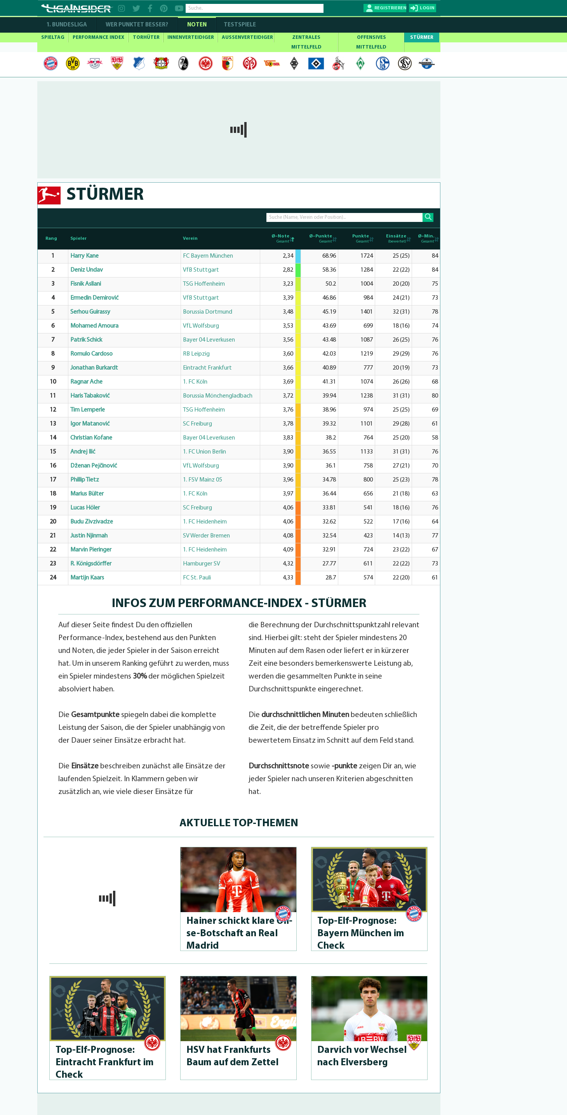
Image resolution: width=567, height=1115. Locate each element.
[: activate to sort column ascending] (298, 239)
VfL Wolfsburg (201, 326)
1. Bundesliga (66, 25)
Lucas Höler (85, 508)
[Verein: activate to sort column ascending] (220, 239)
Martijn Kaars (87, 578)
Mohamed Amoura (94, 326)
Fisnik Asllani (85, 284)
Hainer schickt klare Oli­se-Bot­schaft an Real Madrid (239, 933)
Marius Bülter (87, 494)
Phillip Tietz (84, 480)
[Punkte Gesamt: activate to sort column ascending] (356, 239)
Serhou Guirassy (90, 312)
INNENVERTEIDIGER (190, 37)
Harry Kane (84, 256)
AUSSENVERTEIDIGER (247, 37)
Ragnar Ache (86, 382)
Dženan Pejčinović (93, 466)
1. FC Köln (195, 382)
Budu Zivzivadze (91, 522)
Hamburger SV (201, 564)
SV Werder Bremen (206, 536)
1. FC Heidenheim (205, 522)
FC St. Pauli (197, 578)
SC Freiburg (197, 424)
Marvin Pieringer (90, 550)
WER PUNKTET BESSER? (137, 25)
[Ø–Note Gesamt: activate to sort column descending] (277, 239)
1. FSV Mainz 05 (202, 480)
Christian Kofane (91, 438)
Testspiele (239, 25)
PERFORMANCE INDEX (98, 37)
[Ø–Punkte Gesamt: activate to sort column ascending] (319, 239)
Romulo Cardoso (91, 354)
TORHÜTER (146, 37)
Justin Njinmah (89, 536)
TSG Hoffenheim (204, 284)
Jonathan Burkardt (94, 368)
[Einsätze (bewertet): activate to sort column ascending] (393, 239)
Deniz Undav (86, 270)
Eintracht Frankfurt (207, 368)
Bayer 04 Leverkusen (209, 340)
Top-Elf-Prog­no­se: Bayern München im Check (360, 933)
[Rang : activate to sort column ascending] (53, 239)
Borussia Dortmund (207, 312)
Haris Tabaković (90, 396)
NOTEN (197, 25)
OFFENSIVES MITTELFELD (371, 42)
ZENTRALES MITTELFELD (306, 42)
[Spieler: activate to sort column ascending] (124, 239)
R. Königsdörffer (90, 564)
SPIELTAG (52, 37)
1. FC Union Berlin (204, 452)
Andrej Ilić (82, 452)
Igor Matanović (90, 424)
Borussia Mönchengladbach (217, 396)
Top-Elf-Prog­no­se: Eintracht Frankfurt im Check (105, 1062)
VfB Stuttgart (201, 270)
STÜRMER (421, 37)
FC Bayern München (208, 256)
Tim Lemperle (87, 410)
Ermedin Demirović (94, 298)
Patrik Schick (86, 340)
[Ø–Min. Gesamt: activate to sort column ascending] (426, 239)
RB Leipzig (196, 354)
